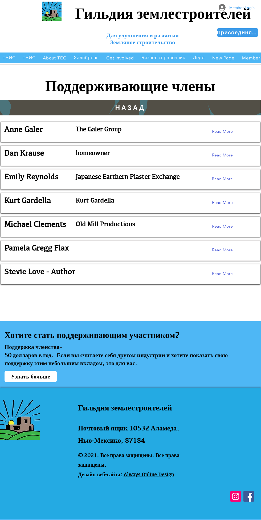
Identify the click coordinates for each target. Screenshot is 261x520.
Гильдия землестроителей (163, 13)
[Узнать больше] (31, 376)
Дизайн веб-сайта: (100, 474)
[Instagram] (235, 496)
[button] (54, 58)
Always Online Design (149, 474)
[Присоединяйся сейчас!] (237, 32)
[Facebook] (248, 496)
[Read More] (226, 131)
